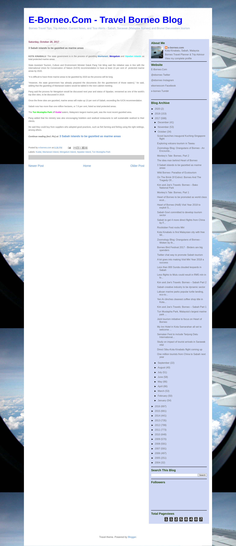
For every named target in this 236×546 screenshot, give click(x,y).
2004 (158, 462)
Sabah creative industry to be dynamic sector (181, 287)
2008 (158, 444)
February (163, 396)
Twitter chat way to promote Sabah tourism (180, 255)
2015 (158, 411)
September (164, 363)
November (163, 127)
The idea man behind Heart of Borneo (177, 160)
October (162, 131)
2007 (158, 448)
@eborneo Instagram (162, 80)
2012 (158, 425)
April (160, 386)
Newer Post (36, 165)
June (161, 377)
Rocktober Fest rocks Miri (170, 227)
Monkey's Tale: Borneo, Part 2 (173, 155)
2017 (158, 118)
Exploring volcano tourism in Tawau (176, 143)
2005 (158, 458)
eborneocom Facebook (163, 85)
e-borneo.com (176, 47)
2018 (158, 113)
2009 (158, 439)
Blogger (132, 537)
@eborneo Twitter (160, 75)
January (162, 400)
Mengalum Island (68, 152)
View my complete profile (178, 58)
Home (87, 165)
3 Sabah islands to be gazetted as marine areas (90, 136)
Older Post (137, 165)
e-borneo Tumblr (160, 91)
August (162, 367)
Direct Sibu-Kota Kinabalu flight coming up (179, 349)
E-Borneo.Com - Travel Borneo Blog (105, 20)
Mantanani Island (50, 152)
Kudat (38, 152)
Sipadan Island (84, 152)
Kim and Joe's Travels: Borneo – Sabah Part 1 (181, 307)
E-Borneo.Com (159, 69)
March (161, 391)
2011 (158, 430)
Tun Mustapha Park (101, 152)
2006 (158, 453)
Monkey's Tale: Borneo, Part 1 (173, 192)
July (160, 372)
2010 (158, 434)
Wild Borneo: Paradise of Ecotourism (176, 172)
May (160, 381)
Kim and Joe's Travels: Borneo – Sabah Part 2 (181, 282)
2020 (158, 109)
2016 (158, 406)
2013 (158, 420)
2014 (158, 415)
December (163, 122)
